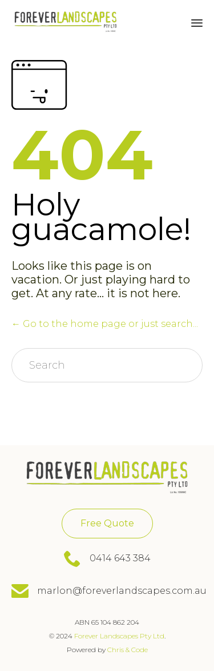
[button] (107, 523)
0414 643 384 (120, 558)
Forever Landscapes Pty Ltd (119, 636)
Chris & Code (127, 649)
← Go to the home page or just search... (104, 323)
